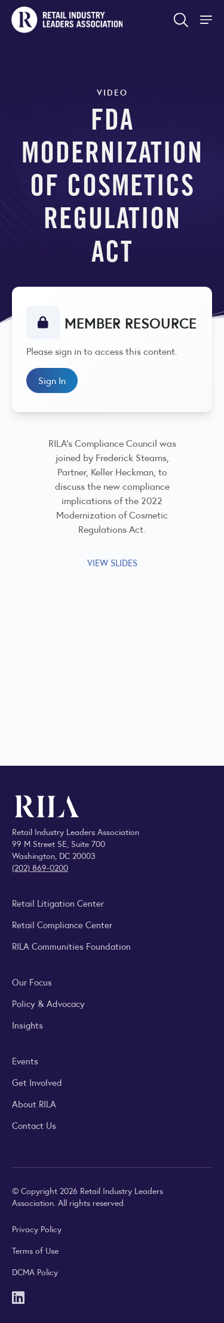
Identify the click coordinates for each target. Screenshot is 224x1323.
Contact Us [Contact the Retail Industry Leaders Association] (34, 1125)
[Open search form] (181, 19)
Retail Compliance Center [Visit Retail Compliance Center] (62, 924)
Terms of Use (35, 1250)
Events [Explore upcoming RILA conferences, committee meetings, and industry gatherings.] (25, 1060)
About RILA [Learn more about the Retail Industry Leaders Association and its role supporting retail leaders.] (34, 1103)
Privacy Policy (37, 1229)
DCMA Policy (35, 1272)
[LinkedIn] (18, 1296)
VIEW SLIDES (112, 562)
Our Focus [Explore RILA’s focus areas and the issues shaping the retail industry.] (32, 982)
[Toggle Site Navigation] (207, 20)
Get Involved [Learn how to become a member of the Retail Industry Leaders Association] (37, 1082)
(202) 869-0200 (40, 867)
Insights (27, 1025)
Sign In (52, 380)
